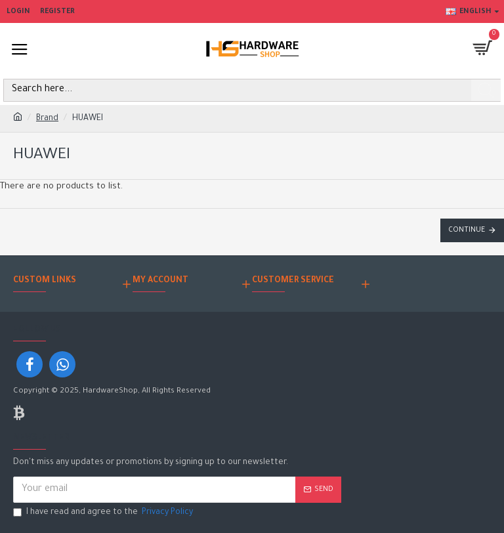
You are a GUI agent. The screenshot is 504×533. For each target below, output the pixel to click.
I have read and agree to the (104, 513)
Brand (47, 118)
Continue (466, 230)
